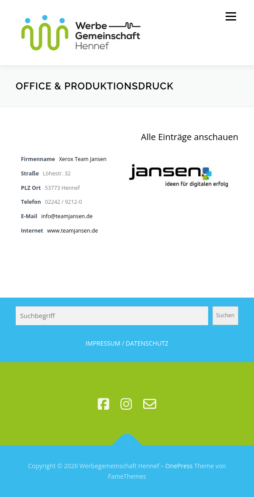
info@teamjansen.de (67, 216)
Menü (230, 16)
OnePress (179, 466)
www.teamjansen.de (72, 230)
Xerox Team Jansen (82, 159)
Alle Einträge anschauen (189, 137)
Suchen (225, 315)
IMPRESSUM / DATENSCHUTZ (127, 343)
